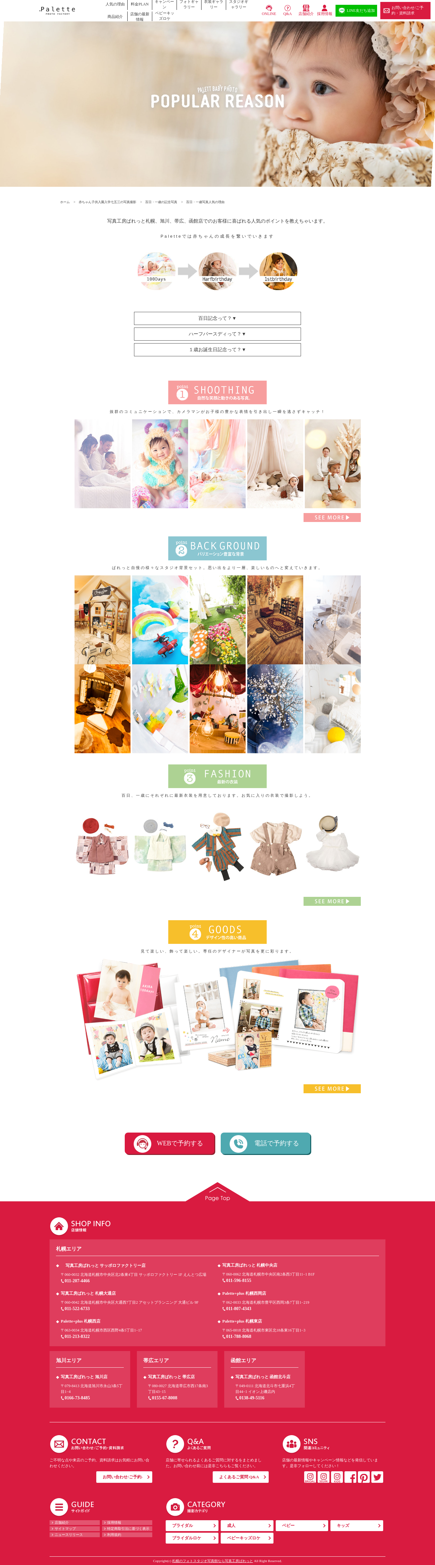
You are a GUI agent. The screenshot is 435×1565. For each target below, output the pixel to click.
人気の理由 (115, 4)
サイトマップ (65, 1528)
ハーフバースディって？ (215, 333)
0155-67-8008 (164, 1397)
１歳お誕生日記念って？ (215, 349)
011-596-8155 (238, 1280)
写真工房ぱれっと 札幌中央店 (249, 1265)
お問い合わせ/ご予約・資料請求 (407, 10)
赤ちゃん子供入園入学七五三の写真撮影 (107, 202)
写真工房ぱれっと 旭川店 (84, 1376)
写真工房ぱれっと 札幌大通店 (88, 1293)
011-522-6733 (77, 1308)
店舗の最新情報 (139, 17)
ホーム (65, 202)
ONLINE (269, 14)
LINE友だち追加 (361, 10)
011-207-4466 (77, 1280)
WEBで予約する (180, 1143)
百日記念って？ (215, 318)
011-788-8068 (238, 1336)
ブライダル (182, 1525)
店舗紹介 (306, 14)
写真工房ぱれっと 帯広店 (171, 1376)
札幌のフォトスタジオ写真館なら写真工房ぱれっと (212, 1561)
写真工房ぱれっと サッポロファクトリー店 (106, 1265)
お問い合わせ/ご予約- (123, 1476)
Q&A (287, 14)
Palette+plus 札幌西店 (80, 1321)
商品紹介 (115, 16)
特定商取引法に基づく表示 (128, 1528)
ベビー (288, 1525)
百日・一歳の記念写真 (161, 202)
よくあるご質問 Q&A (239, 1476)
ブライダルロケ (186, 1538)
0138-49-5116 (252, 1397)
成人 (231, 1525)
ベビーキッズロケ (164, 16)
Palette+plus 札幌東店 (242, 1321)
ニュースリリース (69, 1535)
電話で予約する (276, 1143)
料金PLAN (139, 4)
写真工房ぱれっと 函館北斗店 (262, 1376)
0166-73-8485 (77, 1397)
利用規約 (114, 1535)
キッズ (343, 1525)
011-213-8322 (77, 1336)
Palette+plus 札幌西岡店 (244, 1293)
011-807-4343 (238, 1308)
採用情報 (324, 14)
